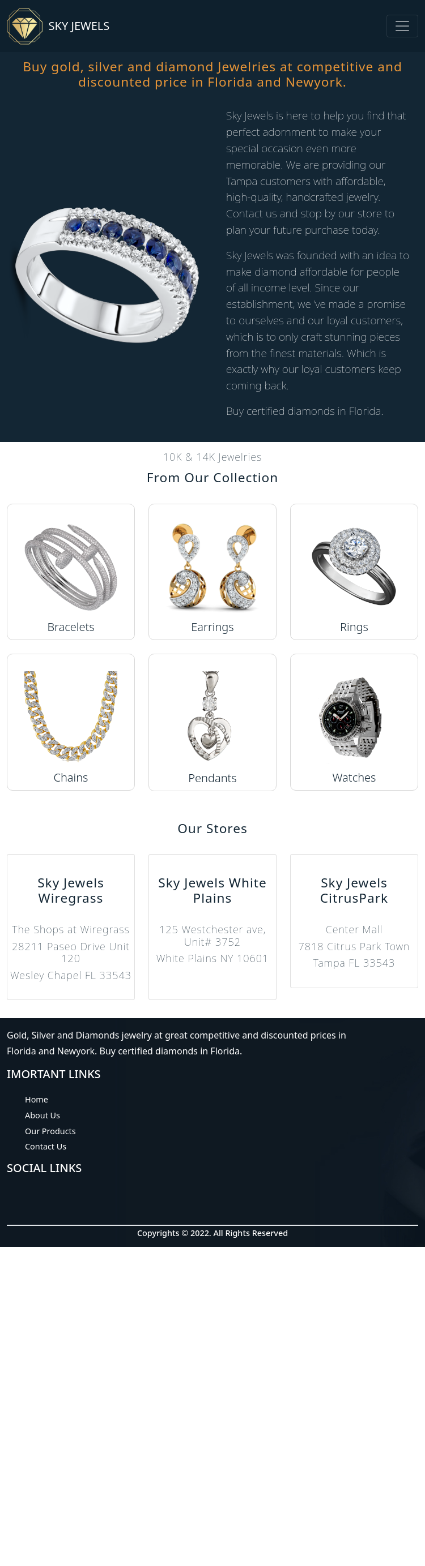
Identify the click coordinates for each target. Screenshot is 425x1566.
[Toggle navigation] (402, 26)
